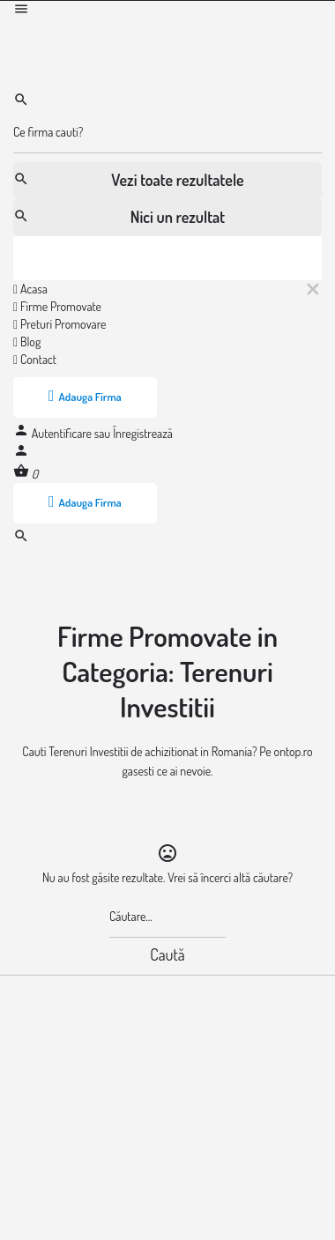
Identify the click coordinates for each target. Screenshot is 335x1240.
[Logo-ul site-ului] (145, 36)
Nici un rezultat (119, 216)
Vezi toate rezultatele (128, 179)
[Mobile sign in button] (21, 453)
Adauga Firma (85, 396)
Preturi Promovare (59, 323)
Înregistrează (143, 433)
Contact (34, 359)
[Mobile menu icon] (167, 11)
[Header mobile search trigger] (21, 538)
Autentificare (63, 433)
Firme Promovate (57, 306)
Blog (27, 341)
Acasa (30, 288)
